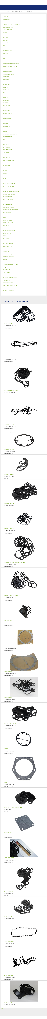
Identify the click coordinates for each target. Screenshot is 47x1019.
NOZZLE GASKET (8, 832)
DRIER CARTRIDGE (7, 95)
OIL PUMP (5, 173)
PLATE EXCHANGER (7, 204)
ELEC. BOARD (6, 100)
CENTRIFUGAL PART (7, 50)
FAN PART (5, 131)
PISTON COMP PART (7, 196)
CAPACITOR (5, 48)
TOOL (4, 267)
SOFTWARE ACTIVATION (8, 256)
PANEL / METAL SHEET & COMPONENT (11, 191)
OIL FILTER (5, 170)
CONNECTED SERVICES (8, 74)
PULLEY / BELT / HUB (7, 214)
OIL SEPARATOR (6, 175)
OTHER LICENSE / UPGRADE (9, 183)
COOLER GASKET (8, 620)
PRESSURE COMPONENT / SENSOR (10, 209)
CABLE (4, 45)
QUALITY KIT (6, 225)
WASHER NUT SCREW (8, 282)
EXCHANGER (6, 121)
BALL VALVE (5, 37)
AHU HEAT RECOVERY (8, 27)
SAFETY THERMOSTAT (8, 243)
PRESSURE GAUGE (7, 212)
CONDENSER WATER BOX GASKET (12, 595)
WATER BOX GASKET (9, 323)
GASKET (5, 141)
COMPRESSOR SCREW (8, 68)
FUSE (4, 139)
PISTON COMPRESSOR (8, 199)
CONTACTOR (6, 79)
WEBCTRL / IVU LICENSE (8, 290)
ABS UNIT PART (6, 19)
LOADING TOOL (6, 157)
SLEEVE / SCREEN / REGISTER (10, 254)
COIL (4, 58)
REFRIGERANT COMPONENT (9, 230)
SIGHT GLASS (6, 251)
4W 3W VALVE (6, 16)
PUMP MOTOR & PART (8, 222)
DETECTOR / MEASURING (8, 82)
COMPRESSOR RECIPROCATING (10, 66)
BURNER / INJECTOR (7, 42)
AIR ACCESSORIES (7, 29)
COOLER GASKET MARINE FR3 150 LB (13, 723)
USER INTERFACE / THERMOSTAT (10, 277)
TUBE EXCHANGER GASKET (9, 275)
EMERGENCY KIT (7, 118)
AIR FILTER (5, 32)
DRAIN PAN (5, 87)
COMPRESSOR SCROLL (8, 71)
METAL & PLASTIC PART (8, 160)
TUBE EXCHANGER (7, 272)
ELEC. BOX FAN (6, 105)
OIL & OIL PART (6, 165)
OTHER (4, 178)
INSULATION (6, 152)
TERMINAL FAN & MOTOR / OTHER (10, 264)
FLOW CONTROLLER (7, 136)
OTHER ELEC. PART (7, 181)
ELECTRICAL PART (7, 110)
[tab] (23, 17)
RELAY (4, 235)
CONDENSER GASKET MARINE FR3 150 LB (14, 562)
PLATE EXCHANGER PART (8, 207)
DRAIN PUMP (6, 89)
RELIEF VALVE (6, 238)
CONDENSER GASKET (9, 424)
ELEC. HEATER (6, 108)
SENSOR (5, 248)
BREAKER (5, 40)
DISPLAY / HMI (6, 84)
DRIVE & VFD (6, 97)
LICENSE (5, 155)
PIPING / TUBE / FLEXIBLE (9, 194)
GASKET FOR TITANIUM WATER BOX (13, 807)
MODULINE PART (7, 162)
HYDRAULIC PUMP (7, 147)
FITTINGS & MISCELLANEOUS (10, 134)
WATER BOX (5, 288)
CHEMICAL (5, 53)
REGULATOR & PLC (7, 233)
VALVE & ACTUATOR (7, 280)
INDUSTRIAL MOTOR (7, 149)
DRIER (4, 92)
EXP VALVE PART (6, 126)
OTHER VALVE (6, 188)
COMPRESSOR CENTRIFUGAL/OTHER (11, 63)
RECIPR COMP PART (7, 228)
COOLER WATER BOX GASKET (11, 390)
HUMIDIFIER (6, 144)
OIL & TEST (5, 168)
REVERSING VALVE (7, 241)
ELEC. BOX (5, 102)
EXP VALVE (5, 123)
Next (2, 1008)
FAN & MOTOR (6, 128)
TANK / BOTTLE (6, 261)
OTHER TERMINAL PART (8, 186)
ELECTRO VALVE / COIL (8, 113)
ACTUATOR (5, 21)
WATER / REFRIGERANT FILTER (10, 285)
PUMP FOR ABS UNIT (7, 220)
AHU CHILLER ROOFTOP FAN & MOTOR (11, 24)
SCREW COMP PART (7, 246)
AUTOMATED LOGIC (7, 35)
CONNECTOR (6, 76)
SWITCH (5, 259)
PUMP (4, 217)
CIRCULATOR (6, 55)
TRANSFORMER (6, 269)
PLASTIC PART (6, 201)
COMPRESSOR (6, 61)
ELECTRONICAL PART (8, 115)
